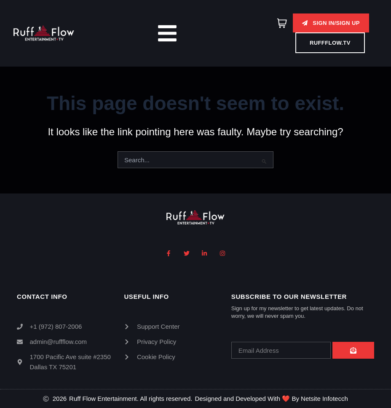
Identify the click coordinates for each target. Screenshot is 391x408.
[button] (331, 22)
